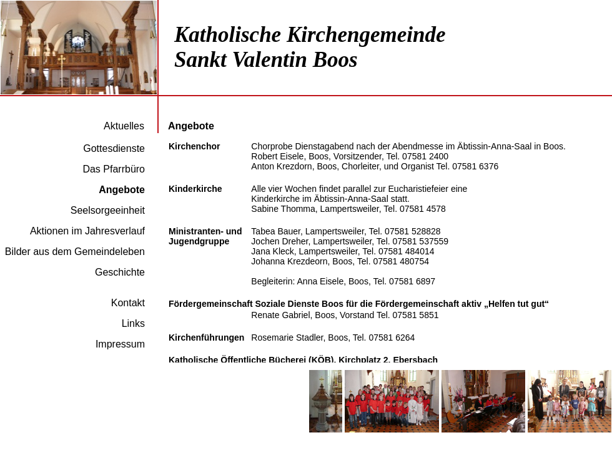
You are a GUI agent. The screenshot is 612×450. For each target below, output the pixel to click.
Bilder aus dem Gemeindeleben (75, 251)
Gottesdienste (114, 148)
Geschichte (120, 272)
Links (133, 323)
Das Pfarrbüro (113, 169)
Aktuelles (124, 126)
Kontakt (128, 303)
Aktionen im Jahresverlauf (87, 231)
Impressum (120, 344)
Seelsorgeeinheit (108, 210)
